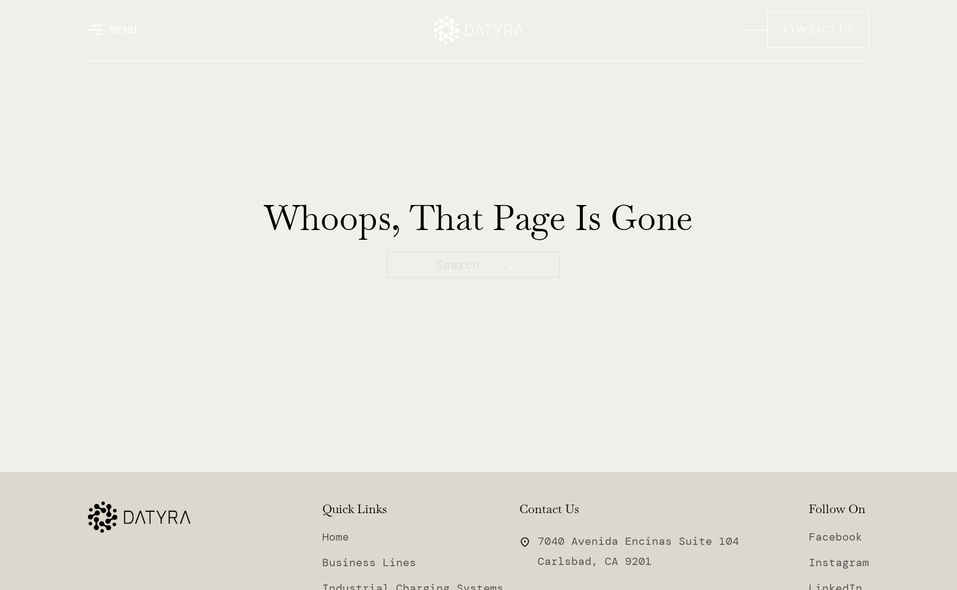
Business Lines (369, 562)
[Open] (112, 30)
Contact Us (818, 29)
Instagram (839, 562)
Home (335, 536)
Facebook (835, 536)
